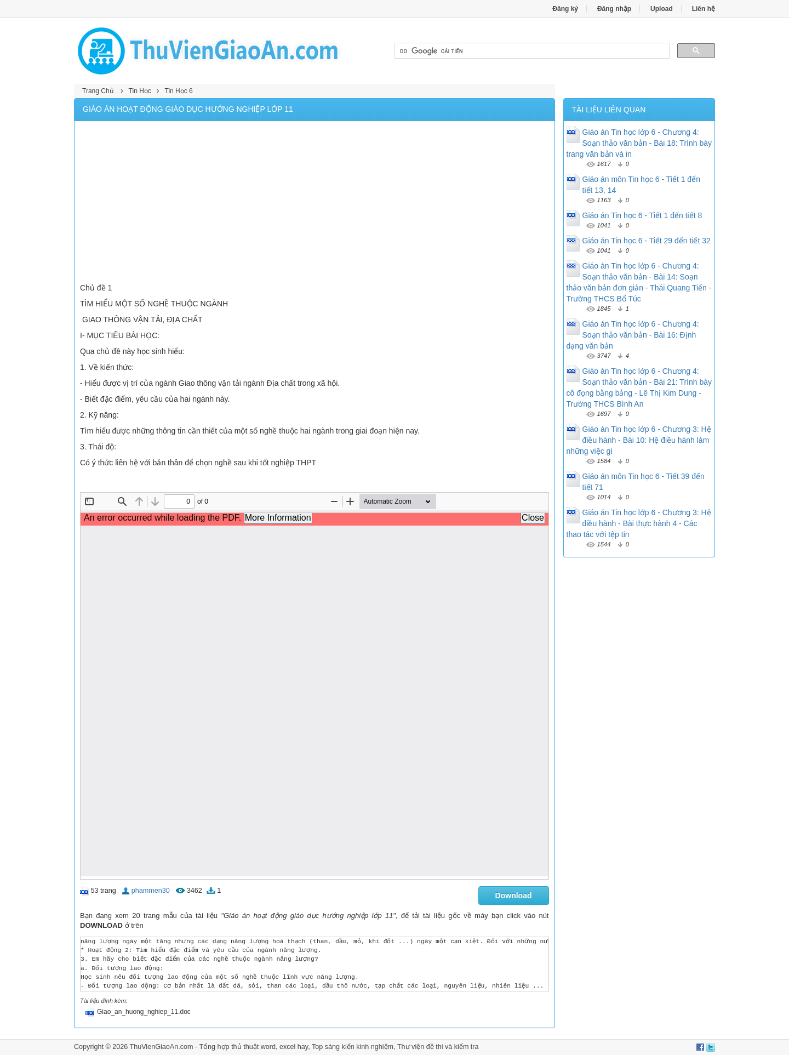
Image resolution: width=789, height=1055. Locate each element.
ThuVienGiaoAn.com (161, 1047)
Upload (661, 9)
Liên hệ (703, 9)
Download (513, 895)
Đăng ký (565, 9)
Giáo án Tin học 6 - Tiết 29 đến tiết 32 (646, 240)
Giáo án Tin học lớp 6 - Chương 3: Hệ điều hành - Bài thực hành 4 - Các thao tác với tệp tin (639, 523)
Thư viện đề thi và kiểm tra (438, 1047)
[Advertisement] (314, 203)
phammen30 (151, 890)
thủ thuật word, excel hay (269, 1047)
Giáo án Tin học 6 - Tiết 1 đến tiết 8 (642, 215)
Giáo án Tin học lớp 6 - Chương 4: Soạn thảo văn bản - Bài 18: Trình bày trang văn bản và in (639, 143)
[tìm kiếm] (531, 51)
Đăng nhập (614, 9)
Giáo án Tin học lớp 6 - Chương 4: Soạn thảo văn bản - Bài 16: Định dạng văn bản (633, 335)
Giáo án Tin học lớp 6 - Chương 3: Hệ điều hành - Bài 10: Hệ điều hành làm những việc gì (639, 440)
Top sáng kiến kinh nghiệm (352, 1047)
